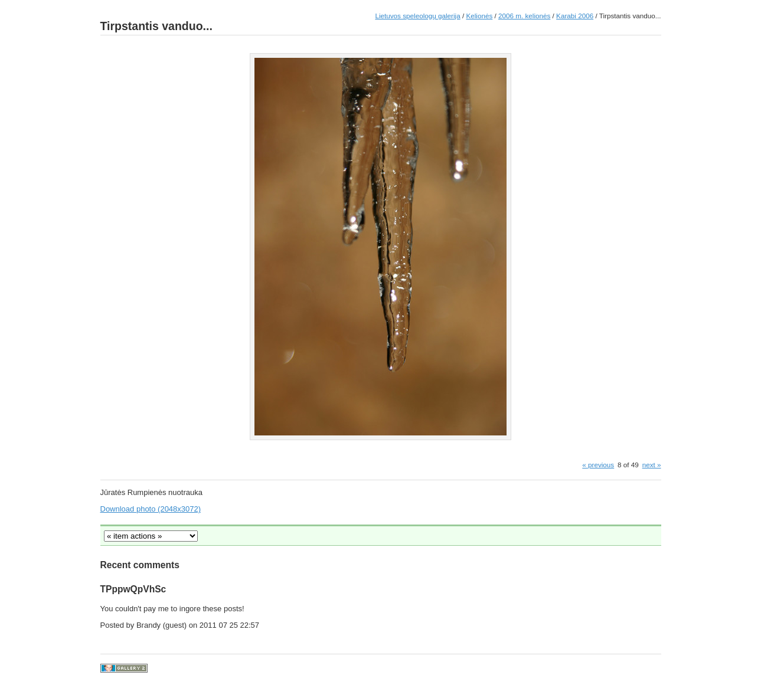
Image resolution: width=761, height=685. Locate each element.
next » (651, 464)
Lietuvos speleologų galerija (417, 15)
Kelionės (479, 15)
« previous (598, 464)
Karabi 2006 (574, 15)
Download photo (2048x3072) (150, 508)
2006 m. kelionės (524, 15)
